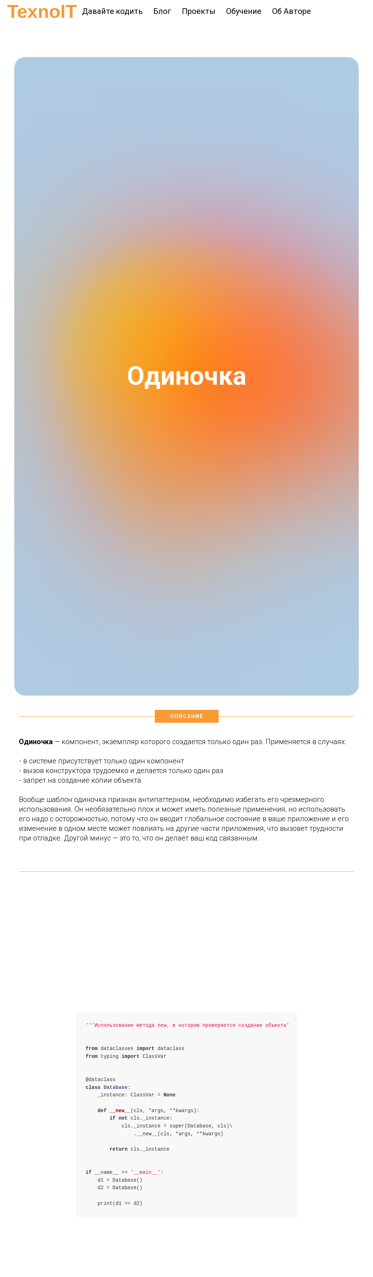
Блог (162, 11)
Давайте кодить (112, 11)
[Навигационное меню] (12, 32)
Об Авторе (291, 11)
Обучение (243, 11)
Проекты (198, 11)
